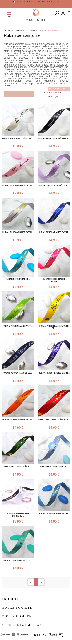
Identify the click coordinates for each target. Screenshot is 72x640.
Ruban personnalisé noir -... (54, 138)
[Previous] (30, 582)
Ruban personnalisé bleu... (18, 373)
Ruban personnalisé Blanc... (18, 138)
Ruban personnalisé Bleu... (54, 467)
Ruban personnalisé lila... (54, 185)
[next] (41, 582)
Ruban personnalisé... (18, 279)
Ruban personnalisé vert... (18, 560)
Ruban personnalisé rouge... (54, 420)
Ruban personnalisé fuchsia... (54, 280)
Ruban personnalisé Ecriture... (18, 515)
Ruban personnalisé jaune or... (54, 327)
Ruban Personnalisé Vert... (18, 326)
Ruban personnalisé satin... (18, 185)
